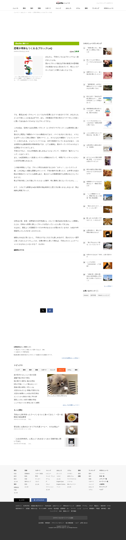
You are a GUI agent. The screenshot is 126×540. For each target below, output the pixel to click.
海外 (31, 8)
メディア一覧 (103, 479)
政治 (15, 479)
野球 (36, 476)
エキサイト (110, 3)
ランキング (95, 8)
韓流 (26, 484)
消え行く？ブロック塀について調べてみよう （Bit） (31, 349)
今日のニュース (108, 8)
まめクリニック (57, 506)
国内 (24, 8)
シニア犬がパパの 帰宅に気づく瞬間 (26, 403)
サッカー (37, 479)
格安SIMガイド (20, 508)
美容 (109, 508)
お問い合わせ (84, 523)
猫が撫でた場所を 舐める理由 (24, 381)
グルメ (48, 484)
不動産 (98, 508)
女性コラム (70, 476)
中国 (15, 490)
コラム (78, 8)
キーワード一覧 (103, 481)
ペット (58, 487)
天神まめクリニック (68, 506)
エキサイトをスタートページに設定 (63, 518)
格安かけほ (34, 508)
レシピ (79, 508)
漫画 (86, 8)
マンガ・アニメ (50, 476)
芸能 (39, 8)
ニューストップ (101, 3)
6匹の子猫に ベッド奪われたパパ (25, 384)
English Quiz (60, 481)
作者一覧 (101, 476)
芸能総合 (27, 473)
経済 (15, 476)
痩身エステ (66, 511)
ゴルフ (37, 481)
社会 (15, 473)
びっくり (59, 473)
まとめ (16, 481)
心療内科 (78, 506)
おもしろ (68, 8)
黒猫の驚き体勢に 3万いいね (24, 387)
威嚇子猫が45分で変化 (22, 378)
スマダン (69, 473)
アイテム (84, 506)
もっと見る (108, 286)
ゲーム (48, 479)
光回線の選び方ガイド (37, 506)
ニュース (15, 8)
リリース (101, 473)
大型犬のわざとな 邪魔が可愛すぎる (26, 390)
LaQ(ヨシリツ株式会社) (22, 352)
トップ (17, 370)
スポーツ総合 (39, 473)
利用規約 (47, 523)
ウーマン (73, 508)
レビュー (48, 473)
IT (46, 481)
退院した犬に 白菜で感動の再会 (25, 399)
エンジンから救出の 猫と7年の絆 (25, 396)
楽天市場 (93, 295)
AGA (60, 511)
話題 (79, 476)
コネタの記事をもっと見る (70, 358)
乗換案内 (91, 508)
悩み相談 (56, 508)
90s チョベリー (71, 484)
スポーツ (48, 8)
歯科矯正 (103, 508)
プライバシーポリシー (58, 523)
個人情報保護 (69, 523)
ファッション (50, 487)
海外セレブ (28, 481)
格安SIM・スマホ (105, 506)
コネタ (58, 476)
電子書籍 (73, 511)
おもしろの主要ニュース (71, 405)
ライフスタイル (71, 479)
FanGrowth (48, 506)
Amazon (86, 295)
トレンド (58, 8)
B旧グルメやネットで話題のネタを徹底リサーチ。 (33, 355)
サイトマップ (103, 487)
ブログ (91, 506)
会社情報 (40, 523)
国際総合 (16, 487)
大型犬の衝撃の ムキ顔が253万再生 (26, 393)
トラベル (69, 481)
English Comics (61, 484)
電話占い (96, 506)
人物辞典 (101, 484)
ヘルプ (101, 489)
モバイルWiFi (42, 508)
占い (68, 508)
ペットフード (53, 511)
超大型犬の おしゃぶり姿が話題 (25, 375)
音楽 (26, 479)
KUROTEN (26, 506)
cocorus (50, 508)
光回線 (28, 508)
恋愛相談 (62, 508)
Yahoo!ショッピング (103, 295)
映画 (26, 476)
